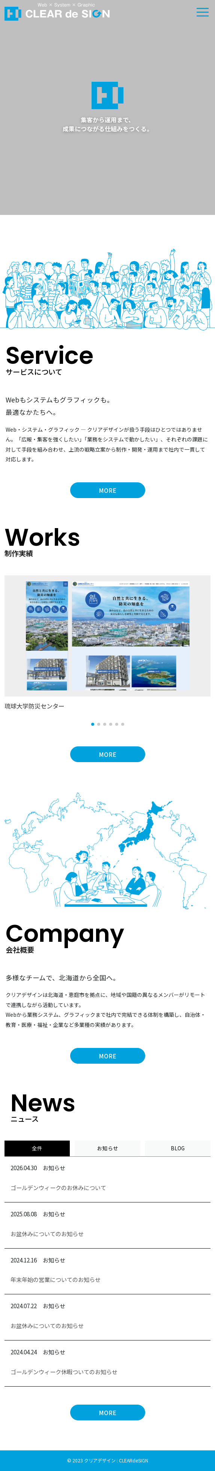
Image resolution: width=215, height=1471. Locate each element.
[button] (92, 724)
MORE (107, 490)
